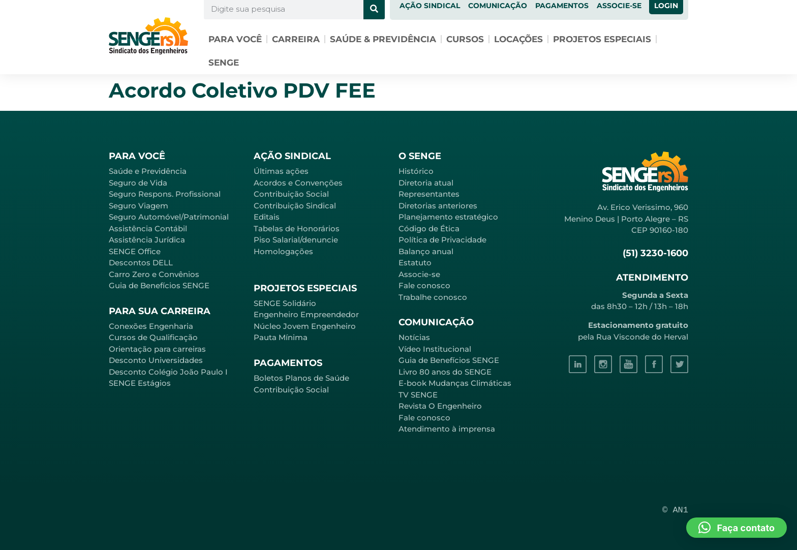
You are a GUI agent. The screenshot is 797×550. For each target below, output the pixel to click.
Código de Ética (428, 228)
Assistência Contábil (148, 228)
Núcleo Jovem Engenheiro (305, 326)
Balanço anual (425, 251)
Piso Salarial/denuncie (296, 240)
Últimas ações (281, 171)
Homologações (283, 251)
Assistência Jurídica (147, 240)
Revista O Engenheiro (440, 406)
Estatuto (415, 262)
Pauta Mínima (281, 337)
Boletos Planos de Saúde (301, 378)
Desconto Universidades (156, 360)
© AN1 (675, 510)
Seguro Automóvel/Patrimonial (169, 217)
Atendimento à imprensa (446, 429)
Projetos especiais (602, 39)
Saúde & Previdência (383, 39)
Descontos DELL (141, 262)
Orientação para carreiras (157, 349)
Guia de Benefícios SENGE (159, 285)
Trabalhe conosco (432, 297)
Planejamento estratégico (448, 217)
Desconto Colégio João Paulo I (168, 372)
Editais (267, 217)
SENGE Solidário (285, 303)
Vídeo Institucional (434, 349)
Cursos (465, 39)
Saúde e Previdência (148, 171)
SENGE (223, 62)
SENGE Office (135, 251)
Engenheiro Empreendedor (306, 314)
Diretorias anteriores (437, 205)
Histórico (416, 171)
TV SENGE (418, 395)
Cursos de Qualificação (153, 337)
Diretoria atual (425, 183)
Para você (235, 39)
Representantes (428, 194)
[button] (736, 527)
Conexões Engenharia (151, 326)
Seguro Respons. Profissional (165, 194)
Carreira (296, 39)
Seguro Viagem (138, 205)
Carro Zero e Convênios (154, 274)
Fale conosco (424, 285)
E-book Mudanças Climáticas (454, 383)
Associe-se (419, 274)
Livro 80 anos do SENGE (445, 372)
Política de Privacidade (442, 240)
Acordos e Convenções (298, 183)
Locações (518, 39)
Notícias (414, 337)
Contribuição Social (291, 194)
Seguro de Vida (138, 183)
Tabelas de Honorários (297, 228)
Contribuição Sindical (295, 205)
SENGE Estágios (140, 383)
